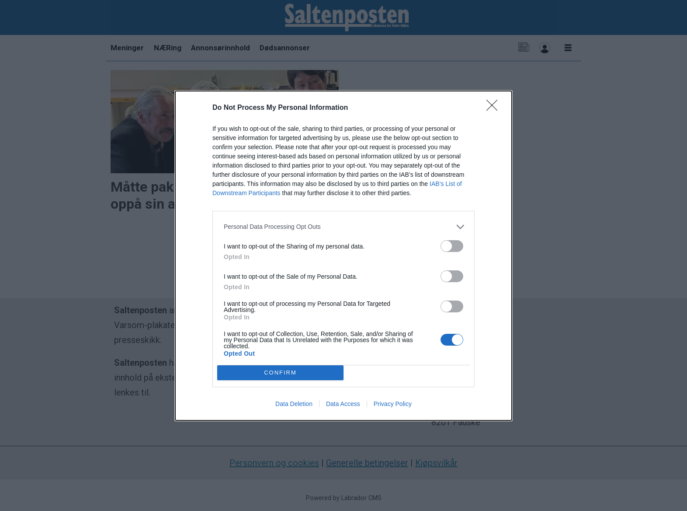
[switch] (452, 246)
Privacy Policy (393, 403)
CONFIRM (280, 372)
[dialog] (343, 255)
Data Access (343, 403)
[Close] (494, 108)
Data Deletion (293, 403)
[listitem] (343, 226)
